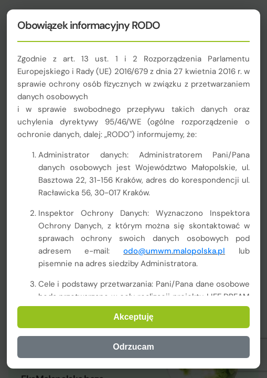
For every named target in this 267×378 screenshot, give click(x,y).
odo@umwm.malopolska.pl (174, 251)
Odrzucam (133, 346)
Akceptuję (133, 316)
